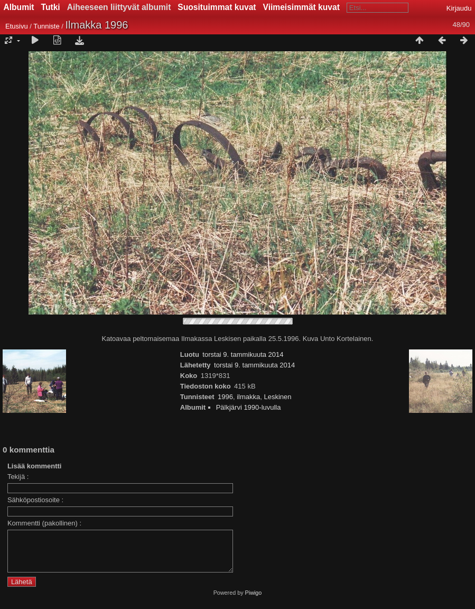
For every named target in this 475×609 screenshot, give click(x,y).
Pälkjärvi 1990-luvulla (248, 407)
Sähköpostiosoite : (35, 500)
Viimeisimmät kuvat (301, 7)
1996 (225, 397)
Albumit (19, 7)
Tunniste (46, 26)
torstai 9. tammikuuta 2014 (242, 354)
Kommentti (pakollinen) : (44, 523)
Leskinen (277, 397)
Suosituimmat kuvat (217, 7)
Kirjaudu (459, 8)
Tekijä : (18, 477)
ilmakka (248, 397)
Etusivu (16, 26)
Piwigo (253, 600)
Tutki (50, 7)
